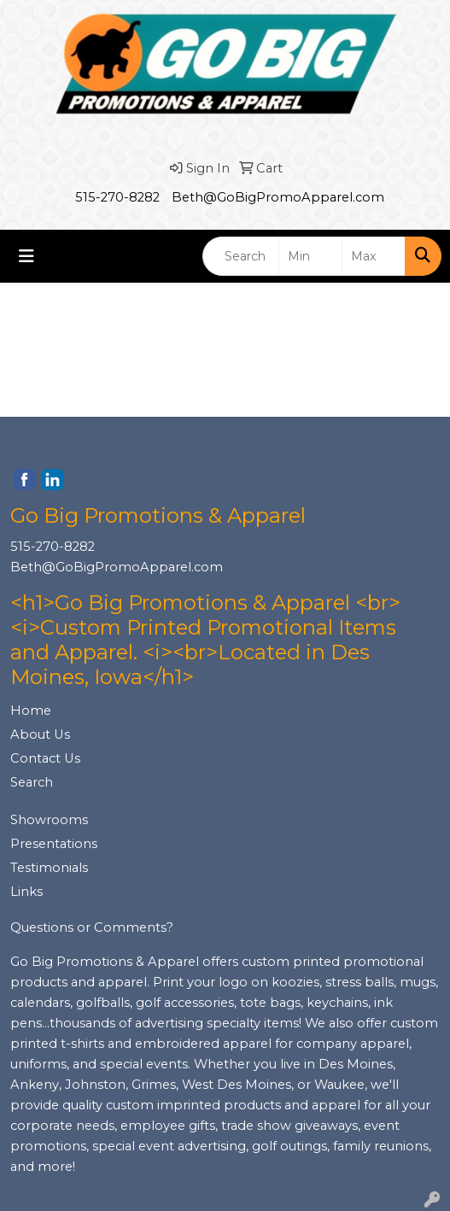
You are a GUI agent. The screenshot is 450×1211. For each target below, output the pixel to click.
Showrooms (49, 820)
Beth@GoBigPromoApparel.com (278, 197)
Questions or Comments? (91, 927)
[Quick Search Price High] (374, 256)
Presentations (53, 843)
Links (26, 891)
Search (31, 782)
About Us (40, 734)
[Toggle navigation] (26, 256)
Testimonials (49, 867)
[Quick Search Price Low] (310, 256)
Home (30, 710)
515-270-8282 (117, 197)
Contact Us (45, 758)
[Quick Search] (240, 256)
